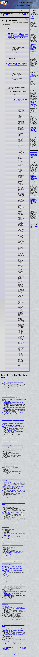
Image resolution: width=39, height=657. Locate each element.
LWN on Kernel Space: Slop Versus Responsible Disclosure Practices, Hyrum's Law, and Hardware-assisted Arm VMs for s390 (13, 634)
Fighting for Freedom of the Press (8, 397)
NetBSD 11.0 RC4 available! (7, 589)
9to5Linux (32, 72)
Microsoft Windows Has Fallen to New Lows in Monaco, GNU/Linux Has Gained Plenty (12, 487)
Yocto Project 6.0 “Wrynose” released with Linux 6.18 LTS (13, 577)
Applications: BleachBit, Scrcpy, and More (10, 467)
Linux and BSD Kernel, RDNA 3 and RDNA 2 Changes (12, 473)
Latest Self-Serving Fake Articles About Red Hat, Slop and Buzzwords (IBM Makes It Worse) (13, 560)
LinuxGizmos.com (34, 14)
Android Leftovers (5, 495)
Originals (22, 10)
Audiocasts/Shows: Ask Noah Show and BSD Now (11, 471)
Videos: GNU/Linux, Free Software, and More (10, 453)
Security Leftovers (5, 457)
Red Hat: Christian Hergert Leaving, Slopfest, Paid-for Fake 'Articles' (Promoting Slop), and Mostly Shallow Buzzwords (13, 476)
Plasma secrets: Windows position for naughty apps (12, 617)
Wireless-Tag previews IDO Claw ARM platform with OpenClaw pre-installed (33, 47)
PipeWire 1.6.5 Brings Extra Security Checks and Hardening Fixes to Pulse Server (33, 201)
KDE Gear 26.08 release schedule (8, 517)
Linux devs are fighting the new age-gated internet (11, 482)
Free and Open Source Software (8, 394)
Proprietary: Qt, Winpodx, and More (8, 547)
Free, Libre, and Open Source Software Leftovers (11, 455)
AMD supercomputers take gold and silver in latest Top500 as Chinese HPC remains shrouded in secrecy (18, 35)
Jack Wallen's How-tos (22, 14)
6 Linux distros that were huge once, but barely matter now (13, 420)
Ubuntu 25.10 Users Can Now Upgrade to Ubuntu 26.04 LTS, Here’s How (33, 129)
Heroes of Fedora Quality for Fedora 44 (9, 441)
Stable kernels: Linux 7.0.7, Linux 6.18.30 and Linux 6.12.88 (13, 519)
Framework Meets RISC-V (7, 597)
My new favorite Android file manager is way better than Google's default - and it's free (12, 631)
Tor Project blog (33, 224)
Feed (15, 11)
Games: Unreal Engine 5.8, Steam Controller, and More (12, 545)
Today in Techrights (5, 451)
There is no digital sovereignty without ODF (10, 430)
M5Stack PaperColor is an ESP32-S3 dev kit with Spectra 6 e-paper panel (33, 18)
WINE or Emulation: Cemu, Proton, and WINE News (12, 568)
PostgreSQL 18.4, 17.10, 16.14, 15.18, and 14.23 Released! (13, 490)
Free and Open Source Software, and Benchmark (11, 581)
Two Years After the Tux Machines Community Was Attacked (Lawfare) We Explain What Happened (13, 413)
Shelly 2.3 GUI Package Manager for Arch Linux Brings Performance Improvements (12, 446)
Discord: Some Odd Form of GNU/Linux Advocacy (11, 566)
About (8, 10)
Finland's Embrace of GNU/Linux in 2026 (9, 493)
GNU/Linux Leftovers (6, 531)
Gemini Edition (16, 10)
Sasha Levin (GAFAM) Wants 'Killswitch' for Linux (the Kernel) (14, 557)
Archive (26, 10)
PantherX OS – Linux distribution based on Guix (11, 615)
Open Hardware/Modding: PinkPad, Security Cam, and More (13, 399)
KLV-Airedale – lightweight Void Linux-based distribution (12, 509)
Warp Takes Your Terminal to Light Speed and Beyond (17, 64)
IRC (11, 10)
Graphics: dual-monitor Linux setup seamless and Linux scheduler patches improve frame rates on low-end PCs (12, 552)
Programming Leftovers (6, 459)
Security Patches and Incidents (8, 529)
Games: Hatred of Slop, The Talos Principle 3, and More (12, 465)
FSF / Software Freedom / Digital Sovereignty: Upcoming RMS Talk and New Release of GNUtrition (14, 540)
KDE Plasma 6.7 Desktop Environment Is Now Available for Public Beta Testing (34, 155)
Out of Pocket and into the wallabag (20, 100)
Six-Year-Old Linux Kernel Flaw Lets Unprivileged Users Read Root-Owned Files (33, 104)
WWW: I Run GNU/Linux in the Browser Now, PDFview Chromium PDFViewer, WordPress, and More (12, 463)
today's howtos (5, 469)
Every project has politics (7, 594)
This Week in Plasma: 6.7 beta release (9, 433)
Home (4, 10)
